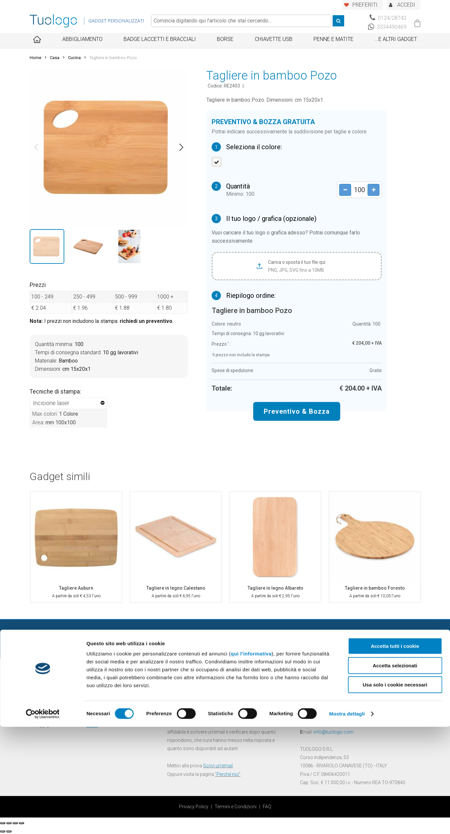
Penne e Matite (333, 39)
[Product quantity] (357, 190)
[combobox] (241, 20)
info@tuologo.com (333, 732)
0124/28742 (388, 18)
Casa (54, 57)
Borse (225, 39)
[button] (36, 147)
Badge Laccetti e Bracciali (160, 39)
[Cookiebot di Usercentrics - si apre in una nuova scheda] (43, 821)
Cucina (74, 57)
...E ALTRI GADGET (396, 39)
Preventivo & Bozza (297, 411)
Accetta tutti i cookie (395, 753)
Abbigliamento (82, 39)
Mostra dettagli (347, 821)
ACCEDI (406, 5)
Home (35, 57)
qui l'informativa (251, 761)
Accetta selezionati (395, 773)
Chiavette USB (273, 39)
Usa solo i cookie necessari (395, 792)
